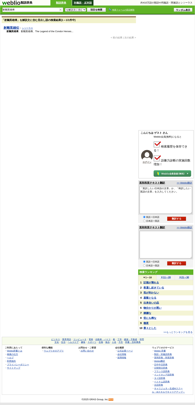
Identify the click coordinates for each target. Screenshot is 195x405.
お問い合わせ (87, 351)
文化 (56, 342)
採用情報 (121, 357)
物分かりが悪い (152, 307)
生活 (63, 342)
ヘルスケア (73, 342)
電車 (91, 339)
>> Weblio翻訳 (184, 182)
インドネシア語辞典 (164, 374)
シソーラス (27, 28)
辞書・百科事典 (133, 342)
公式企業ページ (125, 351)
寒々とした (149, 328)
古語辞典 (158, 385)
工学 (119, 339)
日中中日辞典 (160, 364)
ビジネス (55, 339)
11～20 (166, 277)
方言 (120, 342)
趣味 (83, 342)
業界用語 (66, 339)
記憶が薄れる (151, 282)
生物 (101, 342)
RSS (111, 400)
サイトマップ (13, 368)
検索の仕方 (12, 354)
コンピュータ (79, 339)
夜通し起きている (153, 287)
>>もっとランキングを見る (178, 332)
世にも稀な (149, 317)
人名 (114, 342)
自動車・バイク (103, 339)
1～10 (147, 277)
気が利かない (151, 292)
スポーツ (92, 342)
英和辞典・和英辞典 (164, 357)
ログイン (147, 162)
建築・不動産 (130, 339)
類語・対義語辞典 (163, 354)
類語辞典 (61, 2)
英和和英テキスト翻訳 (152, 182)
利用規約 (11, 361)
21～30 (184, 277)
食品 (107, 342)
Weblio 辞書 (160, 351)
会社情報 (121, 354)
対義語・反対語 (83, 2)
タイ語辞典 (159, 378)
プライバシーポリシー (18, 364)
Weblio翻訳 (159, 361)
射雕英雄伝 (11, 28)
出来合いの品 (151, 302)
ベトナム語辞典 (162, 381)
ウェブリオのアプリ (54, 351)
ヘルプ (10, 357)
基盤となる (149, 297)
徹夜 (146, 323)
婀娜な (147, 313)
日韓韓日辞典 (160, 368)
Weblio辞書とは (14, 351)
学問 (141, 339)
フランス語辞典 (162, 371)
